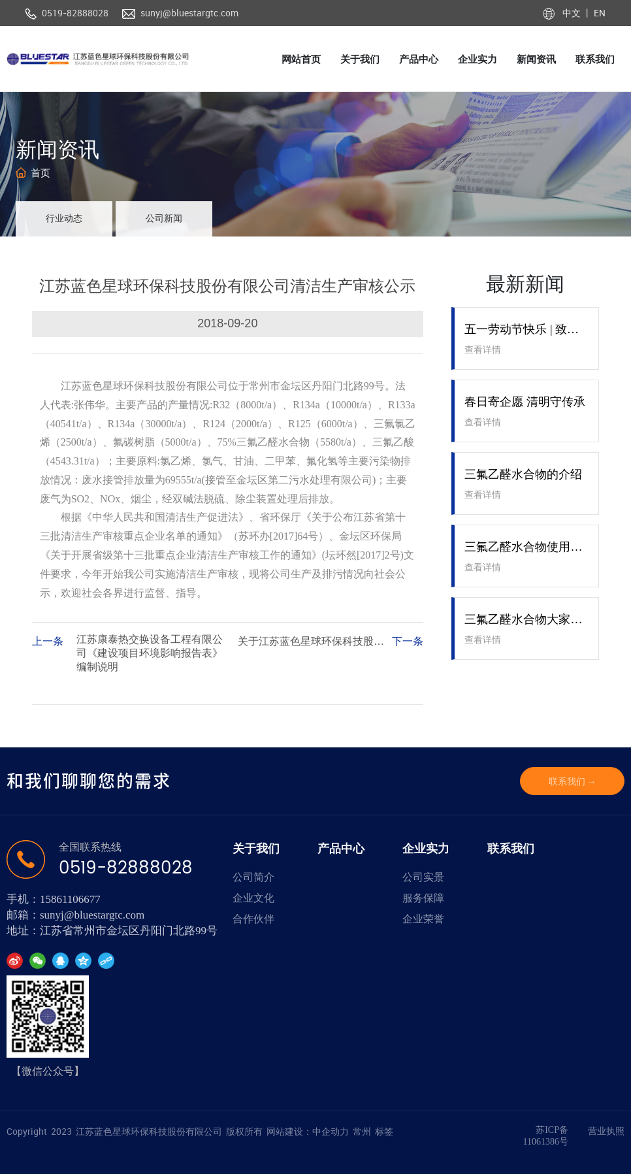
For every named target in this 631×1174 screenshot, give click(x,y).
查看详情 (482, 350)
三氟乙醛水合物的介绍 (523, 474)
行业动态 (64, 218)
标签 (384, 1131)
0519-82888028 (75, 13)
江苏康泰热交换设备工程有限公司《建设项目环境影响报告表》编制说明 (149, 653)
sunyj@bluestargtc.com (189, 13)
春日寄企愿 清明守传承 (524, 401)
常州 (362, 1131)
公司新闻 (164, 218)
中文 (572, 13)
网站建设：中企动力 (308, 1131)
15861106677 (70, 899)
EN (599, 13)
